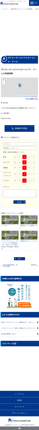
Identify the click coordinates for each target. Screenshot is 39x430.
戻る (19, 258)
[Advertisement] (19, 32)
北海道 (37, 9)
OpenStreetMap (28, 96)
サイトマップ (19, 407)
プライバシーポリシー (19, 413)
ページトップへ (19, 428)
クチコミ (6, 187)
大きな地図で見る (31, 99)
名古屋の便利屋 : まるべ (8, 334)
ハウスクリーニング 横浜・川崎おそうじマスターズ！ (18, 328)
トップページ (4, 9)
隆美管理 (33, 265)
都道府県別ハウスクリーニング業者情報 (21, 9)
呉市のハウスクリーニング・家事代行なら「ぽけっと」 (18, 322)
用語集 (19, 400)
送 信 (19, 202)
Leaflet (20, 96)
